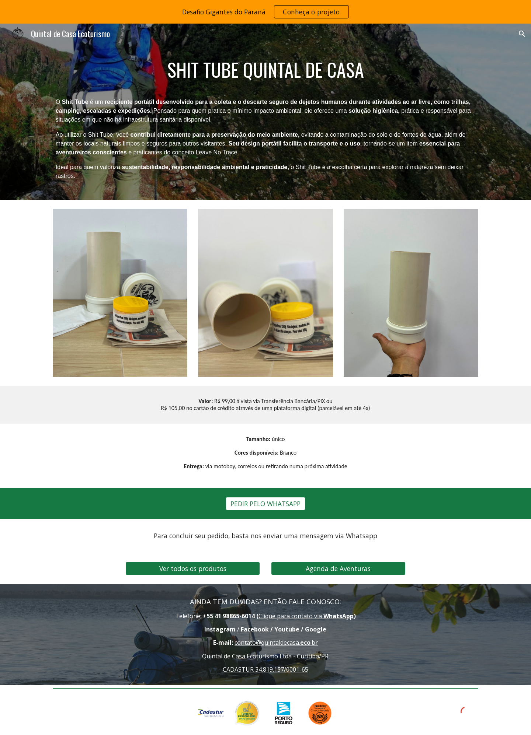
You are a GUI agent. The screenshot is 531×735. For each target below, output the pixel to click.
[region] (265, 12)
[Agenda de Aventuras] (338, 568)
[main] (265, 69)
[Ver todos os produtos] (193, 568)
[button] (522, 34)
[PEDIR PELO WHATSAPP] (265, 503)
